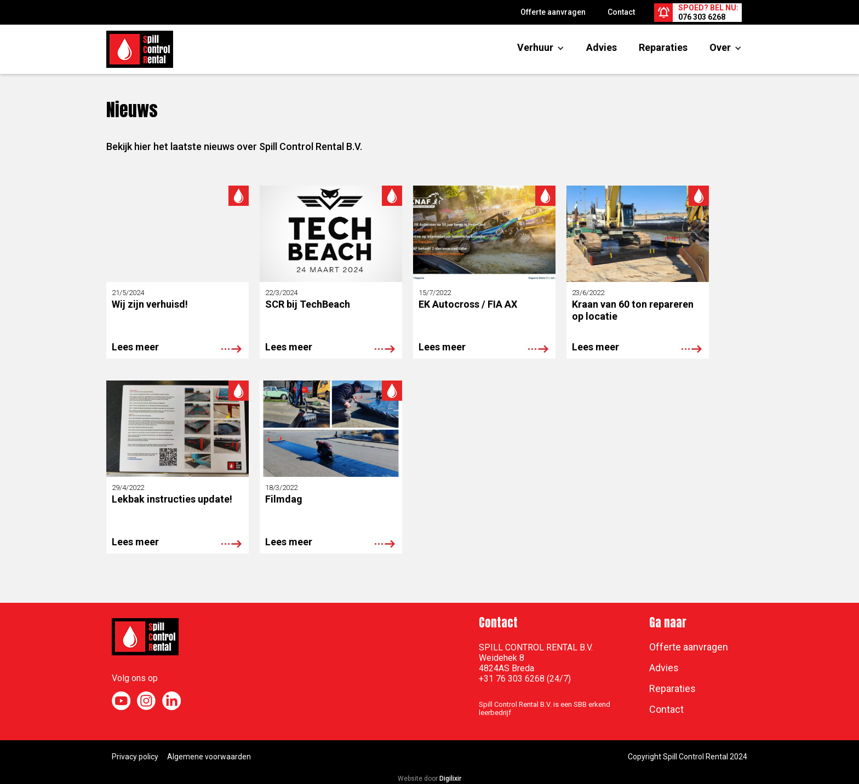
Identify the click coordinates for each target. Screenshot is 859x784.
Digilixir (450, 778)
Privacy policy (135, 756)
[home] (139, 49)
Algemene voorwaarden (209, 756)
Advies (601, 47)
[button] (535, 48)
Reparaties (663, 47)
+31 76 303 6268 (512, 678)
